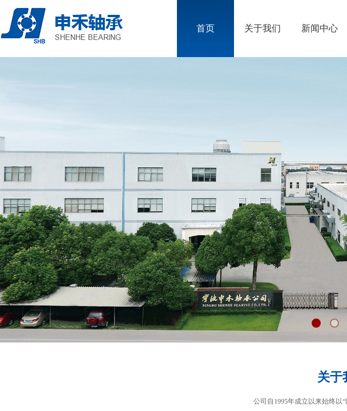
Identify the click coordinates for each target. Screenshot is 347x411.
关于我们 (262, 28)
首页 (205, 28)
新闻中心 (319, 28)
